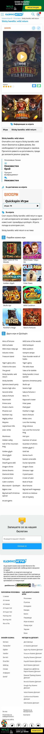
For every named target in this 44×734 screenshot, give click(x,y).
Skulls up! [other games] (26, 384)
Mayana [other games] (5, 422)
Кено (25, 633)
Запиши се (22, 546)
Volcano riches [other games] (7, 353)
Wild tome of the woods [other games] (32, 341)
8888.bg (5, 665)
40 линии (6, 604)
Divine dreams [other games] (7, 470)
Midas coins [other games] (27, 418)
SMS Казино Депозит (31, 703)
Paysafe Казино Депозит (32, 661)
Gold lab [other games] (26, 451)
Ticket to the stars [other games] (9, 366)
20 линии (6, 600)
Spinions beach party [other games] (10, 384)
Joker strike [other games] (6, 430)
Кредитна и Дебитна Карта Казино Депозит (32, 670)
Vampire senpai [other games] (28, 353)
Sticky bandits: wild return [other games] (9, 375)
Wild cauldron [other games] (28, 349)
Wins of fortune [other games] (8, 341)
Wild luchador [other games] (7, 345)
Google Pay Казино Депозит (30, 686)
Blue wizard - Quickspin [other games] (11, 485)
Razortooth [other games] (6, 399)
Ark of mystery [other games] (28, 497)
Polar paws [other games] (27, 403)
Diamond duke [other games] (8, 474)
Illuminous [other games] (6, 436)
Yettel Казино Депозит (32, 692)
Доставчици (28, 642)
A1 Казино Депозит (31, 646)
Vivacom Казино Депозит (33, 653)
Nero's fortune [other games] (28, 415)
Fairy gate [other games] (6, 459)
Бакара (26, 610)
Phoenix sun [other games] (7, 411)
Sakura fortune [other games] (8, 396)
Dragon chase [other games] (28, 467)
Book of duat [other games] (28, 482)
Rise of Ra (6, 623)
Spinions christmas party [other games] (32, 381)
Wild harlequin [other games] (28, 345)
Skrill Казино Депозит (32, 665)
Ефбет (5, 649)
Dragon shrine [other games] (7, 467)
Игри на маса (29, 621)
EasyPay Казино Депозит (33, 657)
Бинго (26, 614)
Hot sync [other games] (26, 436)
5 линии (6, 596)
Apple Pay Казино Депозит (33, 649)
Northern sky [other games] (7, 415)
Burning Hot (7, 619)
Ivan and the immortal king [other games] (31, 431)
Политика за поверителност (8, 716)
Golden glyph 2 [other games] (28, 448)
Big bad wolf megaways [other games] (31, 489)
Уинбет (5, 653)
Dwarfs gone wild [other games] (8, 463)
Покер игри (28, 625)
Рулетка (27, 602)
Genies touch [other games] (28, 455)
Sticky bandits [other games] (7, 381)
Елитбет (6, 661)
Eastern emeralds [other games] (29, 459)
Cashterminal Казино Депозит (31, 697)
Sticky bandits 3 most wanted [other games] (31, 375)
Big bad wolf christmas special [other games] (11, 494)
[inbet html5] (22, 6)
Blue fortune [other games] (27, 485)
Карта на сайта (8, 719)
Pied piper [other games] (26, 407)
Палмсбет (6, 646)
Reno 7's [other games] (26, 396)
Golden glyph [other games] (7, 451)
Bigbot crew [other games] (6, 489)
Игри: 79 (21, 206)
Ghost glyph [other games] (6, 455)
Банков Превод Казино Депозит (32, 676)
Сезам (5, 669)
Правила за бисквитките (28, 711)
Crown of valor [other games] (28, 478)
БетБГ (5, 677)
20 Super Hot (7, 608)
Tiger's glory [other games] (27, 363)
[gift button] (38, 14)
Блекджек (27, 606)
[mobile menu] (5, 14)
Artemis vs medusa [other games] (30, 493)
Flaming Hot (7, 616)
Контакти (26, 715)
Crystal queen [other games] (28, 474)
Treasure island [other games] (8, 356)
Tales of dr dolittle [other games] (29, 370)
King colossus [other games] (28, 426)
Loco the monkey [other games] (29, 422)
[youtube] (38, 725)
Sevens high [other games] (27, 388)
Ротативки (17, 18)
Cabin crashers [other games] (8, 482)
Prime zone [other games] (6, 403)
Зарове (26, 629)
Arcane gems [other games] (7, 501)
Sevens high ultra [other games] (8, 388)
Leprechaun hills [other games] (8, 426)
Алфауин (6, 673)
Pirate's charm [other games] (7, 407)
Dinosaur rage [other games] (28, 470)
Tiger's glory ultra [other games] (8, 363)
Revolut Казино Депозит (32, 681)
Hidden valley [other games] (7, 440)
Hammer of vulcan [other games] (30, 440)
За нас (4, 711)
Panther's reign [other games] (28, 411)
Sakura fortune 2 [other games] (29, 392)
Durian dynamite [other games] (29, 463)
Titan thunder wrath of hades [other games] (31, 357)
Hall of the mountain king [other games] (10, 445)
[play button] (22, 56)
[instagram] (25, 725)
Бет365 (5, 657)
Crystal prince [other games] (7, 478)
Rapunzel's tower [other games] (29, 399)
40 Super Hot (7, 612)
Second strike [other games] (7, 392)
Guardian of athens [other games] (30, 444)
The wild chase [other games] (28, 366)
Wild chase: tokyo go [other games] (10, 349)
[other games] (12, 250)
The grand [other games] (6, 370)
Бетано (5, 642)
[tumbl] (31, 725)
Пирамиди (28, 618)
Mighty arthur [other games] (7, 418)
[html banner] (22, 731)
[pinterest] (18, 725)
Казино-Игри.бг (7, 18)
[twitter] (12, 725)
